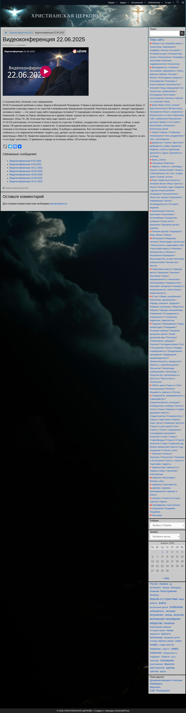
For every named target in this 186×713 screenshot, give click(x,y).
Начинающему (157, 282)
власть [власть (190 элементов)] (153, 603)
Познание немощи (159, 330)
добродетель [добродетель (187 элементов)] (157, 611)
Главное (163, 132)
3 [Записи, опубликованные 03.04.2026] (172, 552)
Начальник (173, 279)
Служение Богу (174, 416)
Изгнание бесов (158, 183)
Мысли (153, 265)
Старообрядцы (157, 440)
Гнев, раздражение (174, 135)
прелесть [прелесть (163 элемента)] (166, 634)
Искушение (175, 197)
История (173, 204)
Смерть (153, 419)
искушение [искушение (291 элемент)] (156, 614)
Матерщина (158, 238)
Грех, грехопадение (159, 139)
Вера (154, 105)
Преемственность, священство (165, 361)
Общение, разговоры (160, 306)
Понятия (154, 344)
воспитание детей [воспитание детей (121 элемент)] (159, 607)
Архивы (154, 532)
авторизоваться (58, 203)
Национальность (158, 279)
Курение (154, 228)
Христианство (170, 484)
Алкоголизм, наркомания (162, 47)
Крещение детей (170, 224)
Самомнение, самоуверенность (167, 395)
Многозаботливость (160, 248)
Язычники (157, 515)
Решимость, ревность (160, 392)
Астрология (173, 64)
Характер (156, 484)
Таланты (167, 453)
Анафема (154, 50)
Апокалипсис (164, 57)
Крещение (155, 224)
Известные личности (169, 180)
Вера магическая (158, 108)
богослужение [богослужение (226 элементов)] (168, 591)
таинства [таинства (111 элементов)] (154, 660)
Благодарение (157, 81)
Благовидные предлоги (170, 77)
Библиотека (156, 2)
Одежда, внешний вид (171, 310)
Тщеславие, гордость (160, 464)
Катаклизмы (168, 214)
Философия (168, 477)
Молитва (176, 248)
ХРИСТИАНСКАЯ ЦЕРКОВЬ (65, 15)
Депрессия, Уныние (161, 142)
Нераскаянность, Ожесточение (165, 289)
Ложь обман (156, 235)
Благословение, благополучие (165, 84)
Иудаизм (154, 207)
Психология (155, 382)
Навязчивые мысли (161, 269)
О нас (170, 2)
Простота (154, 378)
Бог (182, 88)
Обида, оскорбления (170, 296)
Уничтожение (156, 474)
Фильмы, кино (157, 481)
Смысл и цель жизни (161, 426)
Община (154, 310)
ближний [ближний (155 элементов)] (154, 591)
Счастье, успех (169, 450)
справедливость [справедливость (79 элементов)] (170, 653)
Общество (177, 306)
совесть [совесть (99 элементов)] (166, 649)
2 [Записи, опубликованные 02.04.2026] (167, 552)
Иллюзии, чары (165, 187)
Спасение (155, 436)
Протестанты (167, 378)
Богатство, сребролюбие (163, 91)
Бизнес (153, 77)
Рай (178, 385)
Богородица (156, 94)
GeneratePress (122, 710)
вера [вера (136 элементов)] (181, 599)
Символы (170, 409)
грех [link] (56, 132)
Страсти (170, 440)
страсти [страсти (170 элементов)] (165, 656)
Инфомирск (156, 684)
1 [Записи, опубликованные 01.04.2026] (162, 552)
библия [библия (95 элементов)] (166, 587)
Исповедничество (158, 204)
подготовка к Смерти (169, 419)
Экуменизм (157, 508)
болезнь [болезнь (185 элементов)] (154, 595)
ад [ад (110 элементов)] (171, 584)
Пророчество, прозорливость (164, 375)
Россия (176, 392)
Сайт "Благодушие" (160, 690)
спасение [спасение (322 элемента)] (156, 652)
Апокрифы (178, 57)
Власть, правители (172, 112)
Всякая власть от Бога (161, 115)
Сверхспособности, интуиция (164, 402)
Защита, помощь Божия (161, 170)
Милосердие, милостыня (172, 241)
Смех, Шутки (156, 423)
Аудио (125, 2)
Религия (170, 388)
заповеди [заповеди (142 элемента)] (170, 611)
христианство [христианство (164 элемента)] (157, 667)
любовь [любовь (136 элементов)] (168, 615)
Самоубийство (157, 399)
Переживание (169, 324)
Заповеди (176, 166)
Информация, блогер (160, 200)
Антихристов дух (158, 53)
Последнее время (169, 344)
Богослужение (157, 98)
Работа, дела (158, 385)
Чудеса (163, 501)
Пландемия (169, 327)
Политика (171, 337)
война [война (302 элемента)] (162, 602)
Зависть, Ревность (161, 166)
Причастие (155, 368)
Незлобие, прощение (160, 286)
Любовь (167, 235)
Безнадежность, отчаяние (165, 67)
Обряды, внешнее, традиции (164, 303)
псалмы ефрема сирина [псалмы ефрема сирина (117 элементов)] (162, 641)
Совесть (154, 430)
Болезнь (170, 98)
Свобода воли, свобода (161, 406)
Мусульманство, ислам (161, 259)
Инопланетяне (170, 194)
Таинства (156, 453)
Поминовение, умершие (162, 341)
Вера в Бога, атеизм (169, 105)
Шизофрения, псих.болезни (166, 505)
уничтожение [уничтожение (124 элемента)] (156, 664)
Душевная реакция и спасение (166, 680)
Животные (169, 163)
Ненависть (177, 286)
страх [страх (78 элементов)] (173, 657)
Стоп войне (173, 122)
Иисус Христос (174, 183)
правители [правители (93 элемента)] (155, 634)
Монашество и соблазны (162, 252)
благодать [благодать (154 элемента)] (176, 587)
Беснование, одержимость (163, 71)
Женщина (157, 163)
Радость (171, 385)
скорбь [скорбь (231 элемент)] (154, 644)
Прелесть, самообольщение (164, 365)
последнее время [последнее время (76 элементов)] (157, 630)
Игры (154, 180)
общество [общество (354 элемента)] (156, 623)
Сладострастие (157, 416)
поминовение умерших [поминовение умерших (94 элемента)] (160, 627)
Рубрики (154, 520)
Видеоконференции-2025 (21, 32)
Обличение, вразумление (162, 300)
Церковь (156, 488)
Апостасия (155, 60)
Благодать (171, 81)
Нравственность (158, 293)
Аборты (156, 43)
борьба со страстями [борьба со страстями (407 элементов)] (164, 598)
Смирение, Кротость (174, 423)
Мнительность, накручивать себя (167, 245)
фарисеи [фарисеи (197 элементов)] (169, 664)
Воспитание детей (159, 129)
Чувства (154, 501)
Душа (165, 153)
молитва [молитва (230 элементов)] (179, 614)
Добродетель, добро (160, 146)
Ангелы (164, 50)
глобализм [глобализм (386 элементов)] (176, 607)
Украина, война (157, 471)
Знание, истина (164, 177)
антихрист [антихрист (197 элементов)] (155, 587)
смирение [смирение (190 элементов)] (155, 648)
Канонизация (158, 211)
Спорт (164, 436)
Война (163, 122)
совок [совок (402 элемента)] (174, 648)
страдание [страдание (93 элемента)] (155, 657)
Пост (181, 344)
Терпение (154, 457)
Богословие (169, 94)
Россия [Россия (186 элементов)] (154, 584)
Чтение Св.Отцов (170, 498)
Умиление (172, 471)
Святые (178, 406)
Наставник (155, 276)
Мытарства (171, 262)
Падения (156, 324)
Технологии (166, 457)
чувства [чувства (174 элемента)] (154, 671)
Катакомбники (157, 218)
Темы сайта (157, 39)
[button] (177, 2)
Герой (155, 132)
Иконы (153, 187)
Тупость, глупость (174, 460)
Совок (163, 430)
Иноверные (155, 194)
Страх (164, 443)
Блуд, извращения (169, 88)
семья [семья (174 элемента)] (178, 640)
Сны (175, 426)
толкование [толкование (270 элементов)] (167, 660)
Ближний (154, 88)
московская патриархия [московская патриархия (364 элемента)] (165, 618)
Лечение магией (160, 231)
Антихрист (175, 50)
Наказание (163, 272)
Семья (160, 409)
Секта (153, 409)
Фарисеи (156, 477)
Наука (165, 276)
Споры (172, 436)
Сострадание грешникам (162, 433)
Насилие (174, 272)
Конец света (167, 221)
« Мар (166, 578)
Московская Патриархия (162, 255)
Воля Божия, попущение (162, 125)
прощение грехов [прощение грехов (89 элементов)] (172, 637)
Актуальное (139, 2)
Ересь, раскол (159, 159)
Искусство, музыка (159, 197)
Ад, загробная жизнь (171, 43)
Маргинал (155, 687)
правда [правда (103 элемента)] (170, 630)
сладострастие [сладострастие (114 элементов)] (166, 645)
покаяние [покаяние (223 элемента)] (169, 623)
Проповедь (171, 371)
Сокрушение (174, 430)
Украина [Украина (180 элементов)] (163, 584)
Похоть (168, 347)
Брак (167, 101)
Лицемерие (175, 231)
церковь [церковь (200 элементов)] (170, 667)
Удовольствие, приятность (165, 467)
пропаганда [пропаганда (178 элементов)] (156, 637)
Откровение (156, 313)
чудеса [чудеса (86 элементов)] (163, 671)
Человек (156, 498)
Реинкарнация (157, 388)
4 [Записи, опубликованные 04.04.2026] (177, 552)
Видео (113, 2)
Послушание (157, 347)
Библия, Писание (167, 74)
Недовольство (173, 282)
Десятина (177, 142)
